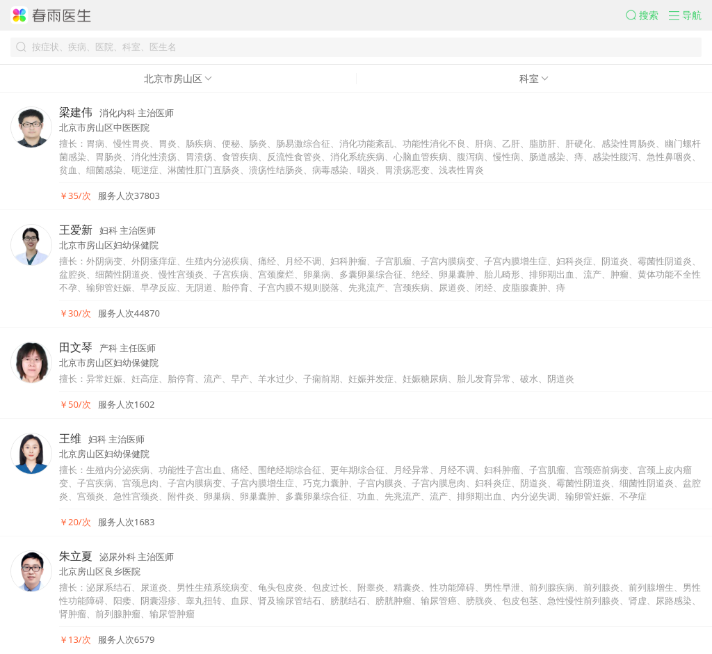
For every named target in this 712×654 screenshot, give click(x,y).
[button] (647, 15)
